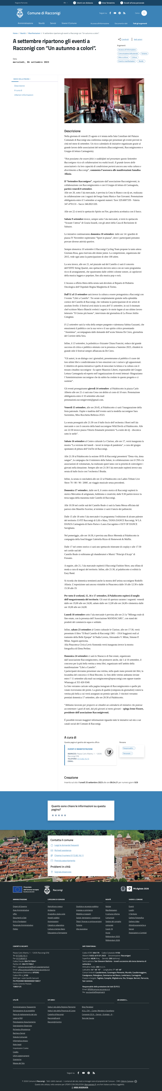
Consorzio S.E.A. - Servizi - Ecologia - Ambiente (100, 1014)
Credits (15, 1052)
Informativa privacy (20, 1040)
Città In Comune (127, 1081)
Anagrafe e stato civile (56, 913)
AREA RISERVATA (79, 1087)
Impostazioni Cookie (20, 1048)
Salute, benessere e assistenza (88, 917)
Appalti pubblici (53, 917)
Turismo (79, 925)
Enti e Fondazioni (19, 921)
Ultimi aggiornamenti (21, 1055)
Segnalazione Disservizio (22, 1025)
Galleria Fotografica (136, 917)
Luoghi (131, 910)
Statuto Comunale (20, 1036)
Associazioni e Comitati (138, 932)
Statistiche (17, 1059)
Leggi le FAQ (18, 1018)
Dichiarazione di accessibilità (24, 1010)
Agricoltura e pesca (55, 906)
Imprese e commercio (84, 910)
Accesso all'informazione (100, 23)
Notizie (108, 906)
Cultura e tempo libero (56, 928)
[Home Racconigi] (37, 13)
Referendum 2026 (113, 940)
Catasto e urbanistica (56, 925)
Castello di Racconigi (56, 1014)
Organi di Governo (20, 906)
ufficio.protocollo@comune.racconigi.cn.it (34, 969)
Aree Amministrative (21, 910)
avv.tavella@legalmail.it (95, 992)
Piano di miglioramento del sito (25, 1014)
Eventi (131, 906)
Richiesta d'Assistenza (21, 1029)
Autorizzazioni (53, 921)
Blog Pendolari (87, 1006)
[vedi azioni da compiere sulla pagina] (136, 39)
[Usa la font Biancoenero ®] (83, 3)
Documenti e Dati (19, 917)
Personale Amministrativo (23, 925)
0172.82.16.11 (21, 955)
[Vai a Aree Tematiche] (107, 3)
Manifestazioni (34, 33)
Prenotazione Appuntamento (24, 1021)
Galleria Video (134, 921)
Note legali (17, 1044)
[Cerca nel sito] (144, 13)
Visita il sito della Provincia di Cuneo (61, 1010)
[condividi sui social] (123, 39)
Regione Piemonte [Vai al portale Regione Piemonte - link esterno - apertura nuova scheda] (21, 3)
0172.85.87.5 (21, 958)
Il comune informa (113, 913)
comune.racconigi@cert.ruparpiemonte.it (33, 966)
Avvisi (108, 932)
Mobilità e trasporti (83, 913)
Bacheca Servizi (19, 1033)
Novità (23, 33)
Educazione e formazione (57, 932)
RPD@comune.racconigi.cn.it (99, 989)
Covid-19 (109, 928)
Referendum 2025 (113, 936)
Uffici (15, 913)
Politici (15, 928)
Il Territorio (133, 913)
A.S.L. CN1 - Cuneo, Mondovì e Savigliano (98, 1010)
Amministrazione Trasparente (24, 1006)
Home (15, 33)
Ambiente (51, 910)
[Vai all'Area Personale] (132, 3)
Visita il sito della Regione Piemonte (61, 1006)
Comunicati (110, 917)
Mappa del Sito (19, 1063)
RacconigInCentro (55, 1021)
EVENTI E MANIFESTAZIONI (80, 749)
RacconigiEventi (54, 1018)
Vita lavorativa (81, 928)
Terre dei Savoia (88, 1018)
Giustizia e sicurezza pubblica (87, 906)
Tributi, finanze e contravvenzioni (89, 921)
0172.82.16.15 (83, 758)
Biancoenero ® (90, 1084)
